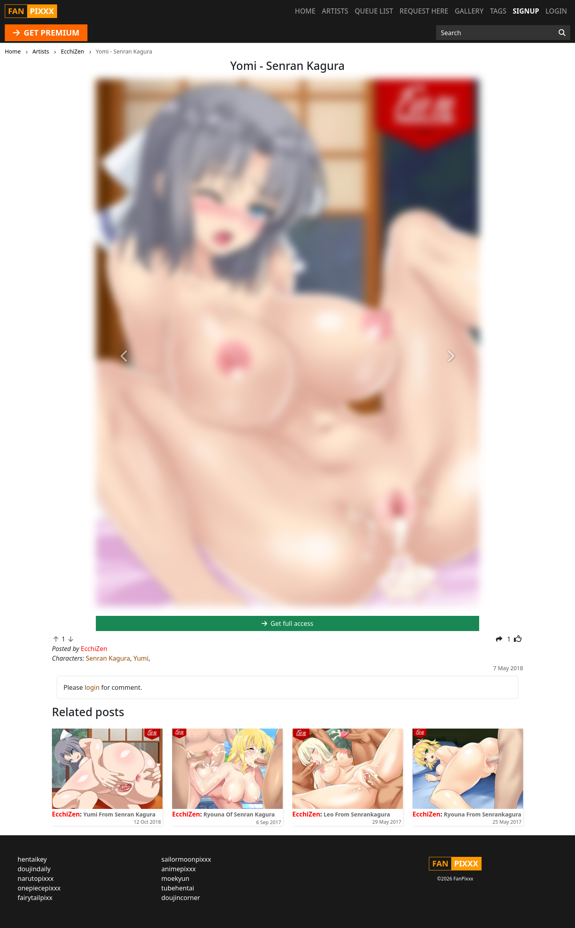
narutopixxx (36, 878)
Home (305, 11)
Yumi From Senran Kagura (119, 814)
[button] (124, 356)
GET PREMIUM (46, 32)
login (92, 687)
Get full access (287, 623)
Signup (526, 11)
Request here (424, 11)
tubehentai (177, 888)
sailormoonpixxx (186, 859)
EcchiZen (66, 814)
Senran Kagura (108, 658)
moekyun (175, 878)
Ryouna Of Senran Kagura (239, 814)
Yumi (141, 658)
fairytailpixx (35, 897)
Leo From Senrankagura (357, 814)
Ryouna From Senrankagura (482, 814)
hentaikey (32, 859)
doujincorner (180, 897)
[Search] (562, 32)
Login (556, 11)
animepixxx (178, 868)
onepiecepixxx (39, 888)
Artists (335, 11)
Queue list (374, 11)
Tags (498, 11)
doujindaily (34, 868)
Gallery (469, 11)
